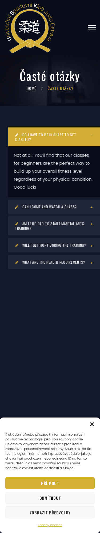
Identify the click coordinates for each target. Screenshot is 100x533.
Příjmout (50, 483)
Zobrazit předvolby (50, 512)
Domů (32, 88)
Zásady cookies (50, 525)
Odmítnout (50, 498)
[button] (92, 424)
